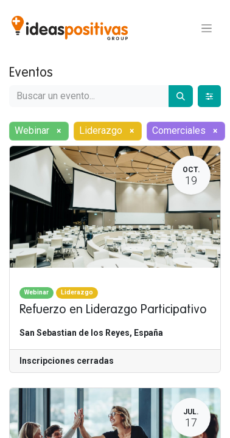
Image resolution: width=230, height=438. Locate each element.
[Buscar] (181, 96)
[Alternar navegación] (206, 28)
